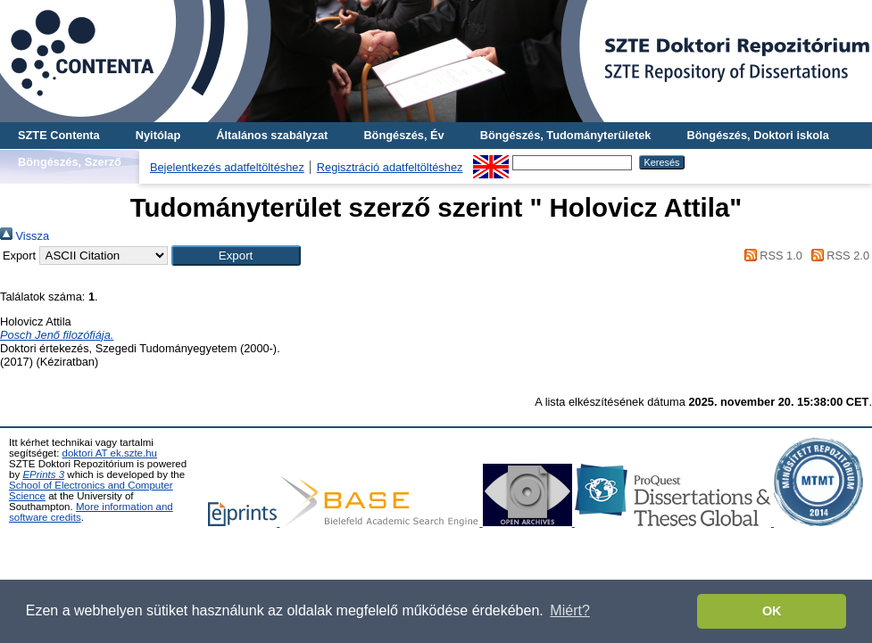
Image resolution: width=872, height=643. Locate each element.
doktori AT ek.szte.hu (109, 453)
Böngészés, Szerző (69, 162)
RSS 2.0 (837, 255)
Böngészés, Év (403, 135)
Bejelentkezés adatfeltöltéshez (227, 167)
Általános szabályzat (272, 135)
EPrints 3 (43, 474)
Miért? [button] (569, 610)
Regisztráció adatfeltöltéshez (390, 167)
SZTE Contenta (59, 135)
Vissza (24, 236)
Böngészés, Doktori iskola (757, 135)
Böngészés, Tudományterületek (566, 135)
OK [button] (772, 611)
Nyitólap (158, 135)
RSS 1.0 (770, 255)
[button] (236, 255)
